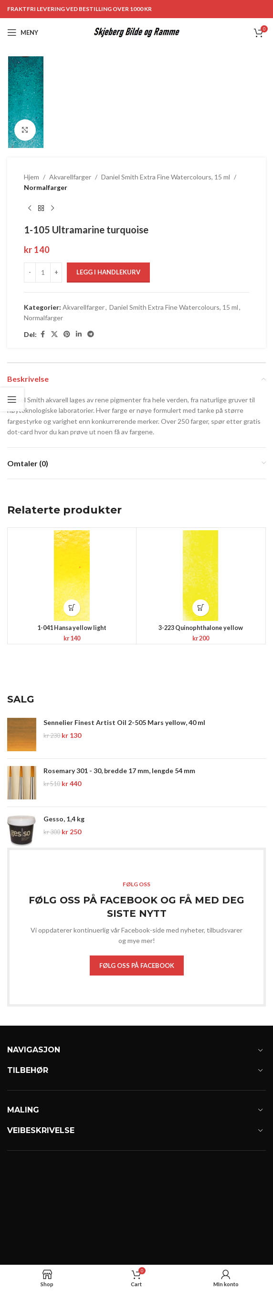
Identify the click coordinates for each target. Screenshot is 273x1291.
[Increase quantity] (56, 272)
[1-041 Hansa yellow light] (72, 575)
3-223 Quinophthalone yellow (200, 627)
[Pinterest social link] (67, 334)
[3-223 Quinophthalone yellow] (200, 575)
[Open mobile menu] (22, 32)
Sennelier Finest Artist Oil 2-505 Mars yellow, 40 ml (124, 722)
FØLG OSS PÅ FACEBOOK (136, 965)
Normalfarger (45, 187)
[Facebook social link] (42, 334)
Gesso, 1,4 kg (63, 819)
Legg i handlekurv (108, 272)
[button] (71, 607)
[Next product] (52, 208)
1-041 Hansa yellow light (71, 627)
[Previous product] (29, 208)
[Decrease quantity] (30, 272)
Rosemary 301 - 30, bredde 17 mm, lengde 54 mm (119, 770)
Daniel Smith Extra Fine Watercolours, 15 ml (165, 177)
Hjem (31, 177)
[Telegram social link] (90, 334)
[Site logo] (136, 32)
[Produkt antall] (43, 272)
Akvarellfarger (70, 177)
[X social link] (54, 334)
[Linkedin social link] (78, 334)
